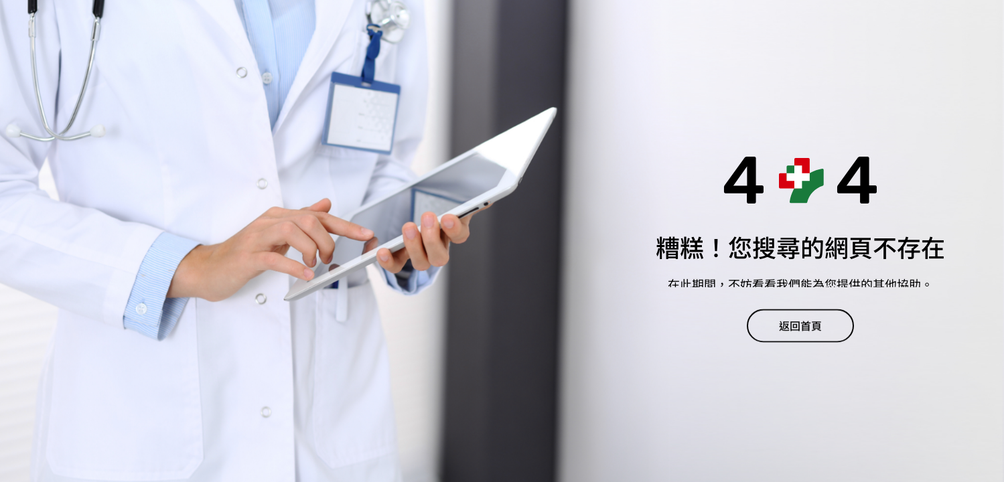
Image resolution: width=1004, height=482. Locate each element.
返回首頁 (800, 327)
